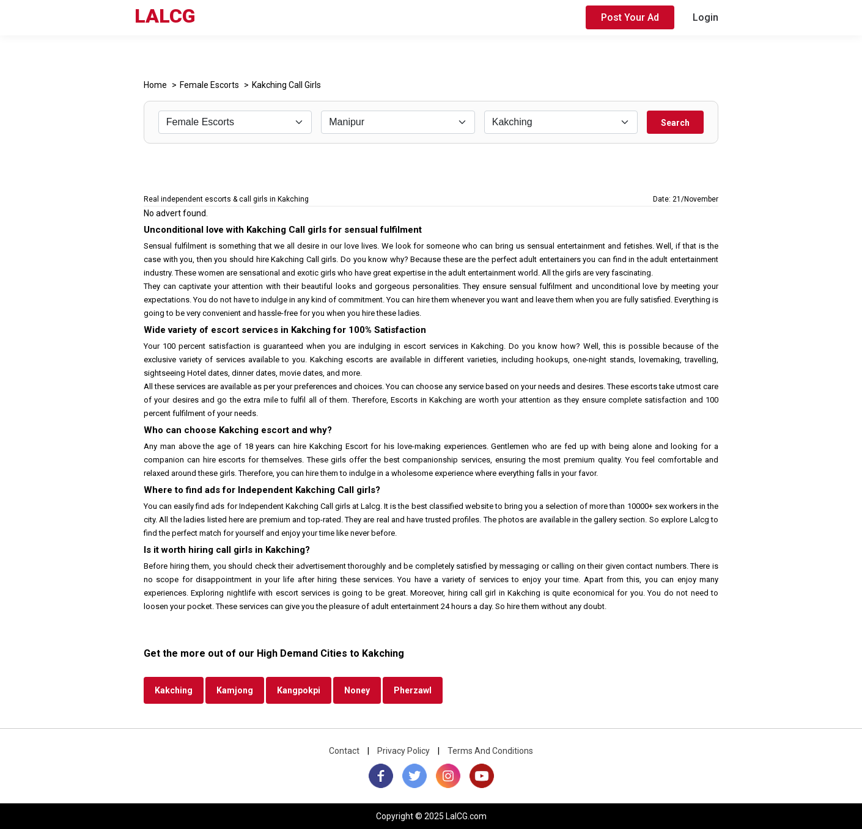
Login (705, 17)
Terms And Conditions (490, 751)
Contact (344, 751)
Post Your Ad (630, 17)
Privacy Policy (403, 751)
